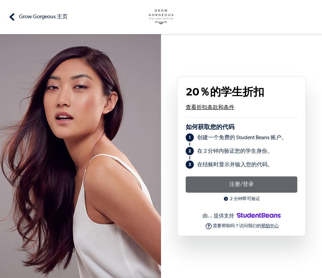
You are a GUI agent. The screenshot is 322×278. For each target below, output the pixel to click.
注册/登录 (241, 184)
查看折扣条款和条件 (210, 107)
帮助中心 (270, 226)
